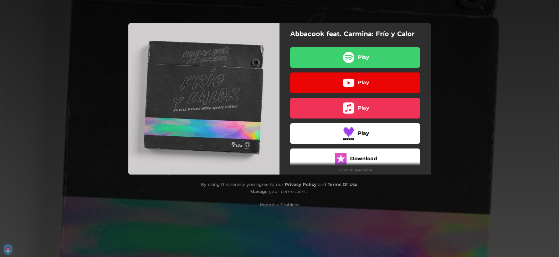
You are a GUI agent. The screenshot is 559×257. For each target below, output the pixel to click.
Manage (259, 191)
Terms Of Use (343, 184)
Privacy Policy (301, 184)
